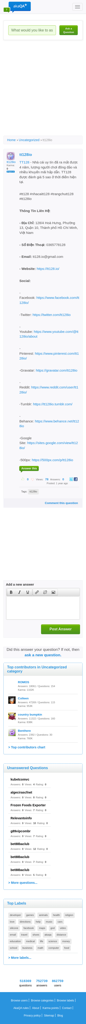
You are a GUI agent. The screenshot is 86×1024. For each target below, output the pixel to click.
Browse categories (42, 1000)
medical (30, 941)
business (27, 947)
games (30, 915)
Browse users (19, 1000)
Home (11, 140)
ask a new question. (43, 655)
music (49, 921)
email (13, 934)
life (41, 941)
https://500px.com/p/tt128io (52, 460)
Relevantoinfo (21, 818)
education (15, 941)
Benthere (24, 730)
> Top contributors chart (26, 747)
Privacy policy (32, 1015)
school (13, 947)
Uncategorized (29, 140)
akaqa (47, 934)
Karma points (50, 1008)
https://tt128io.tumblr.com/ (52, 404)
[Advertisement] (43, 91)
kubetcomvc (20, 779)
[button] (11, 592)
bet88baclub (20, 844)
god (52, 928)
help (38, 921)
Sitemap (49, 1015)
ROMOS (23, 682)
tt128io (11, 158)
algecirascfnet (21, 792)
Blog (60, 1015)
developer (15, 915)
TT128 (24, 162)
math (40, 947)
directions (25, 921)
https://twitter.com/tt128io (52, 315)
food (66, 947)
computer (53, 947)
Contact (67, 1008)
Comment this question (61, 503)
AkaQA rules (21, 1008)
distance (61, 934)
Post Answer (61, 629)
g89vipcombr (21, 831)
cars (60, 921)
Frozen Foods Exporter (28, 805)
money (66, 941)
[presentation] (11, 592)
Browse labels (65, 1000)
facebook (29, 928)
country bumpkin (30, 714)
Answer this (29, 468)
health (56, 915)
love (12, 921)
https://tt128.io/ (48, 269)
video (63, 928)
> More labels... (19, 957)
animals (43, 915)
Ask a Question (68, 30)
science (52, 941)
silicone (14, 928)
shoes (36, 934)
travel (24, 934)
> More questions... (22, 882)
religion (69, 915)
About (35, 1008)
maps (42, 928)
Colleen (23, 698)
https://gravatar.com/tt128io (56, 370)
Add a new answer (20, 584)
